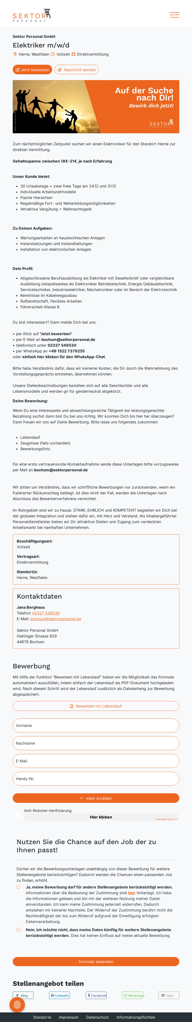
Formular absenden (96, 961)
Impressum (69, 1017)
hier (132, 892)
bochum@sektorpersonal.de (55, 618)
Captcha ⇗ (167, 819)
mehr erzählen (96, 798)
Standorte (42, 1017)
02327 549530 (46, 613)
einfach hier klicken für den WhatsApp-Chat (63, 356)
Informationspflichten (136, 1017)
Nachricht (76, 69)
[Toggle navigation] (172, 15)
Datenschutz (97, 1017)
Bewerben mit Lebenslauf (96, 706)
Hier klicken (101, 817)
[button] (23, 995)
